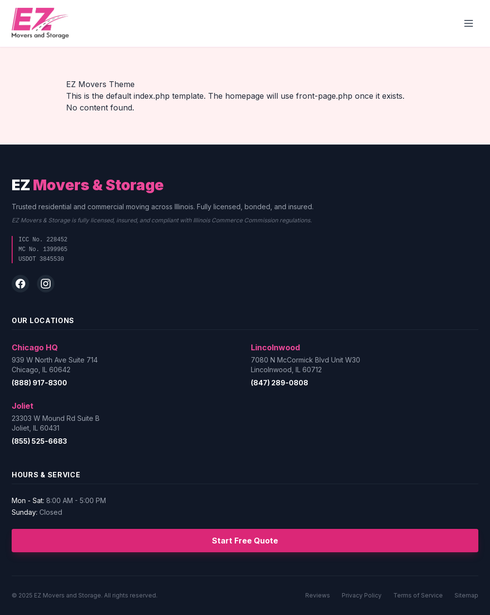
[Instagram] (45, 283)
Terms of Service (418, 595)
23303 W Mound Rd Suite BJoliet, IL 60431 (56, 423)
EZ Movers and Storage (67, 595)
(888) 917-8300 (39, 383)
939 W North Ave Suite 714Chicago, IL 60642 (55, 365)
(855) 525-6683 (39, 441)
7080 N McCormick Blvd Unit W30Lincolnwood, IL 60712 (305, 365)
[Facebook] (20, 283)
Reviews (317, 595)
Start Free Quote (245, 540)
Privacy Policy (362, 595)
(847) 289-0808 (279, 383)
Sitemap (466, 595)
